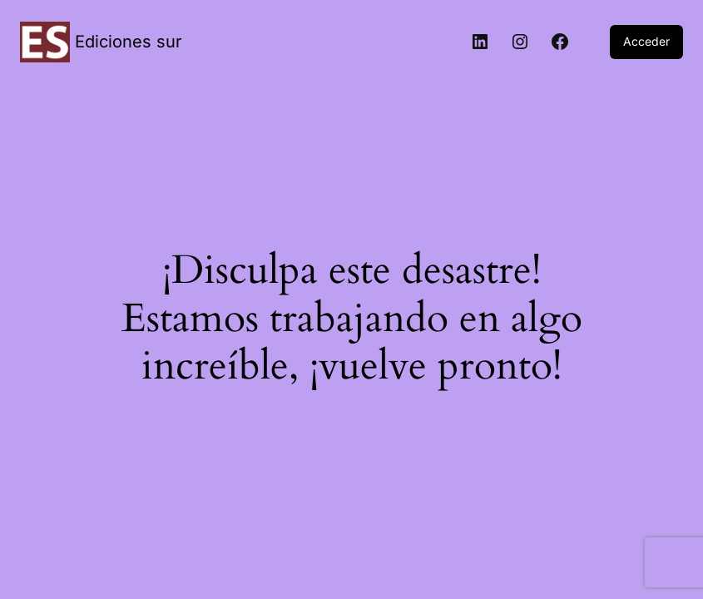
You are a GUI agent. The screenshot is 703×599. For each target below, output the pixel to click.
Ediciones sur (128, 42)
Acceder (646, 41)
